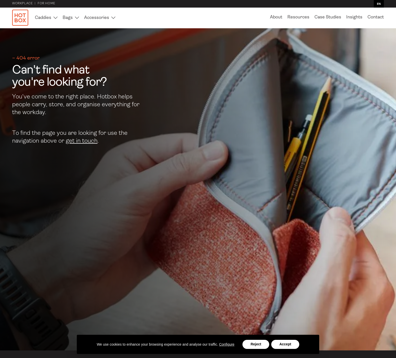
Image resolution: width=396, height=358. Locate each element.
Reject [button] (256, 344)
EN (379, 4)
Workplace (22, 4)
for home (46, 4)
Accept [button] (285, 344)
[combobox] (379, 4)
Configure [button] (226, 344)
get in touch (81, 141)
